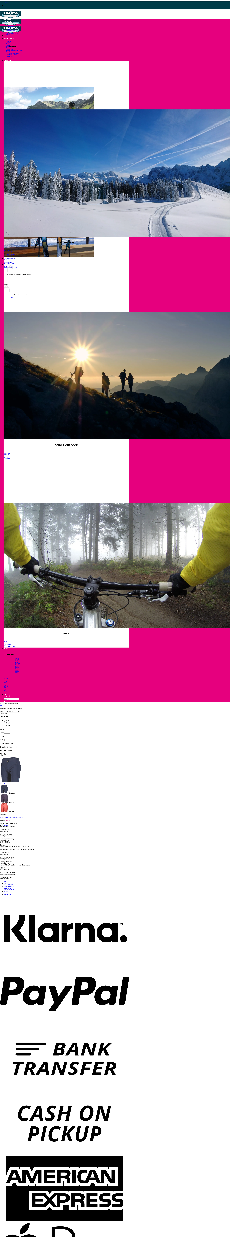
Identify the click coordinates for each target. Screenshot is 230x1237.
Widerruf (6, 891)
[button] (1, 705)
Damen (8, 720)
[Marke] (7, 733)
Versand (5, 825)
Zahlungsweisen (9, 886)
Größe (2, 740)
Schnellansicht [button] (4, 784)
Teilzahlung (7, 888)
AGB (5, 883)
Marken (6, 648)
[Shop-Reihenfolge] (9, 711)
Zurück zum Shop (11, 277)
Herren (8, 722)
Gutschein (7, 696)
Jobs (5, 882)
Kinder (8, 724)
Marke (2, 733)
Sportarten (7, 60)
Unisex (8, 725)
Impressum (7, 893)
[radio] (64, 789)
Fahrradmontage (9, 889)
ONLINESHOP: (8, 19)
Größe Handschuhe (6, 747)
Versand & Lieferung (10, 885)
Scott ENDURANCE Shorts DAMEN (11, 817)
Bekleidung (7, 21)
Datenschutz (7, 894)
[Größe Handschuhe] (15, 747)
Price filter (3, 754)
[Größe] (9, 740)
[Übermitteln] (4, 701)
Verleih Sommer (9, 38)
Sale (5, 694)
